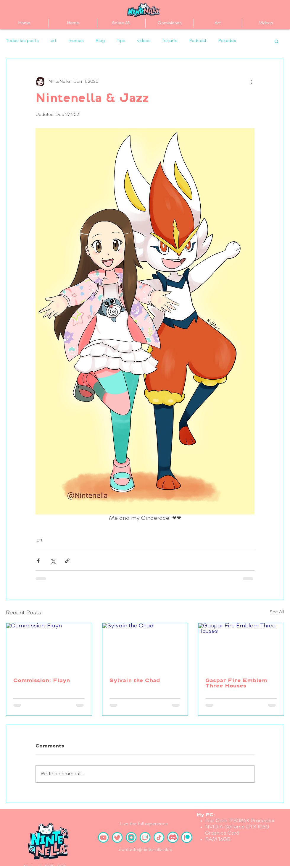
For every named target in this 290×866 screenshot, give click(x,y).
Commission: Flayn (41, 680)
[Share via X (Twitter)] (53, 561)
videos (144, 41)
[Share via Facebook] (38, 561)
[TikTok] (159, 837)
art (54, 41)
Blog (100, 41)
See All (277, 612)
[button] (276, 41)
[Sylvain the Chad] (145, 647)
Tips (121, 41)
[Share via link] (67, 561)
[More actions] (250, 81)
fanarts (170, 41)
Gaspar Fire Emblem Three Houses (236, 683)
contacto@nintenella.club (145, 850)
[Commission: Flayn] (49, 647)
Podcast (198, 41)
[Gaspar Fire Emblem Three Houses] (241, 647)
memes (76, 41)
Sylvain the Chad (134, 680)
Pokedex (227, 41)
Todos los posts (22, 41)
